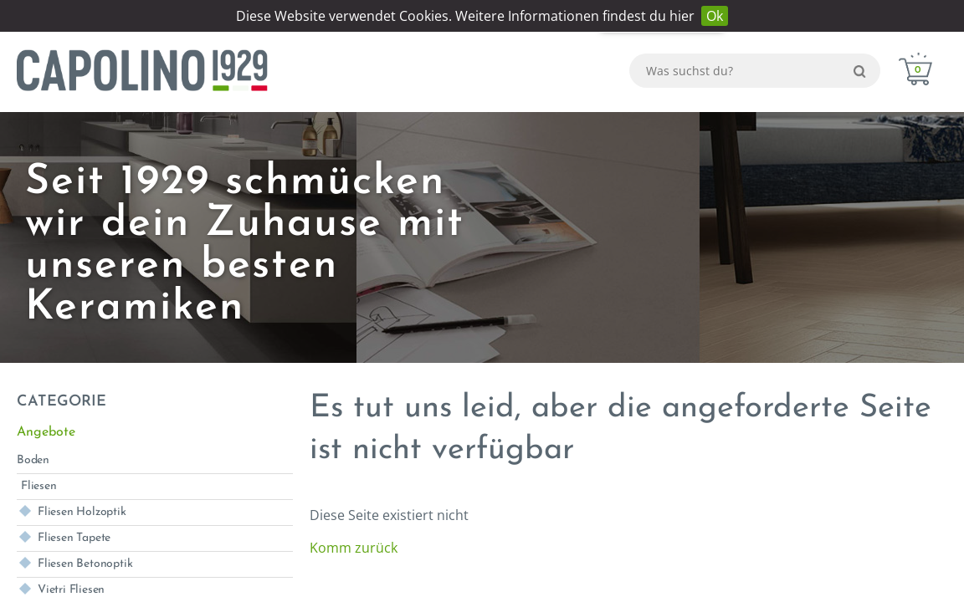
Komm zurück (353, 547)
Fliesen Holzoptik (82, 512)
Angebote (46, 432)
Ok (714, 16)
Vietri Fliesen (71, 590)
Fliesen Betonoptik (85, 564)
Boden (33, 460)
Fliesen (39, 486)
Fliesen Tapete (74, 538)
